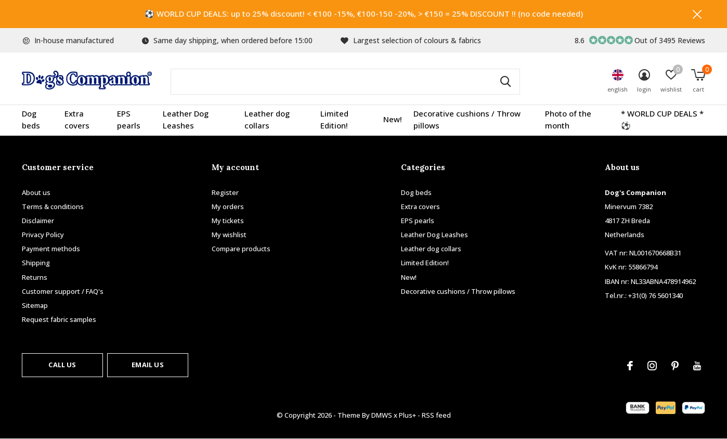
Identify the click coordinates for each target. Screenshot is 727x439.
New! (392, 119)
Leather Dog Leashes (186, 119)
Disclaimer (38, 220)
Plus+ (407, 415)
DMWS (381, 415)
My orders (228, 206)
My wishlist (229, 234)
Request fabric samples (59, 319)
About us (36, 192)
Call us (62, 364)
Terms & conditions (53, 206)
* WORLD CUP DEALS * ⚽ (662, 119)
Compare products (241, 248)
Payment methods (51, 248)
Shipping (36, 263)
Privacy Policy (43, 234)
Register (225, 192)
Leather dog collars (267, 119)
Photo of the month (568, 119)
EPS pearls (128, 119)
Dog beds (31, 119)
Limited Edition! (334, 119)
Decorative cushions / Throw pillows (467, 119)
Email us (147, 364)
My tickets (228, 220)
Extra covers (76, 119)
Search (505, 82)
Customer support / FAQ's (62, 291)
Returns (34, 277)
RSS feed (436, 415)
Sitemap (35, 305)
